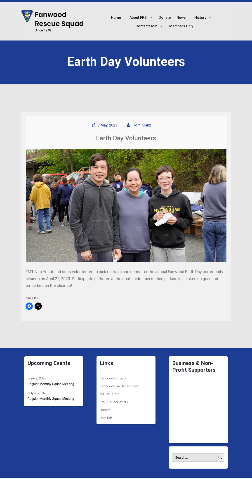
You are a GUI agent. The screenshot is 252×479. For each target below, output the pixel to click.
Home (116, 17)
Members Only (181, 26)
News (181, 17)
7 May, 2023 (107, 125)
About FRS (138, 17)
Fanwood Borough (113, 378)
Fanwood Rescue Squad (59, 19)
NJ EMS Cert (109, 394)
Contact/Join (146, 26)
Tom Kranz (142, 125)
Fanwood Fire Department (119, 386)
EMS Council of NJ (114, 402)
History (200, 17)
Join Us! (106, 418)
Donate (165, 17)
